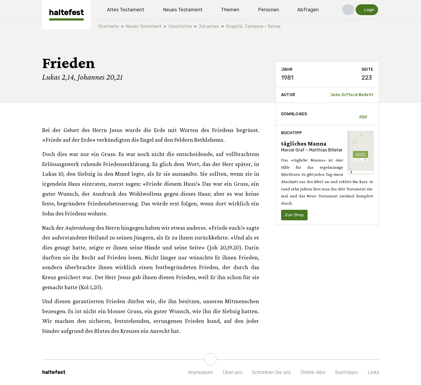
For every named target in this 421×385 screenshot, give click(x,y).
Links (373, 372)
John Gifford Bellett (351, 94)
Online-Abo (313, 372)
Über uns (232, 372)
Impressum (200, 372)
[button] (348, 9)
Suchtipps (346, 372)
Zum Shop (294, 214)
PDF (363, 114)
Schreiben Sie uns (271, 372)
